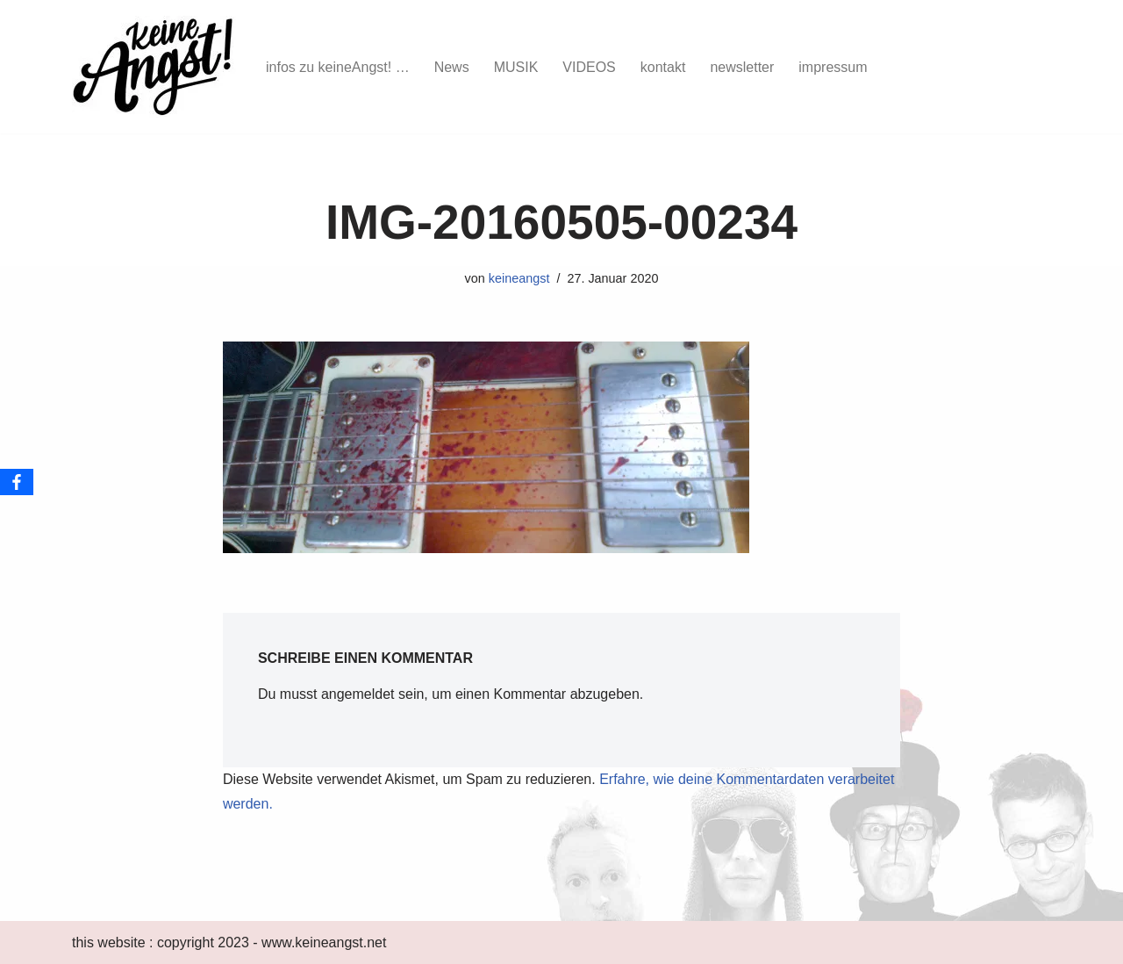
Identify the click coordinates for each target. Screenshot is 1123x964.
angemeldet (358, 694)
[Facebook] (16, 482)
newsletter (742, 67)
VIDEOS (588, 67)
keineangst (519, 278)
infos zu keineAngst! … (338, 67)
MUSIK (516, 67)
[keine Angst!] (154, 67)
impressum (832, 67)
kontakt (663, 67)
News (451, 67)
